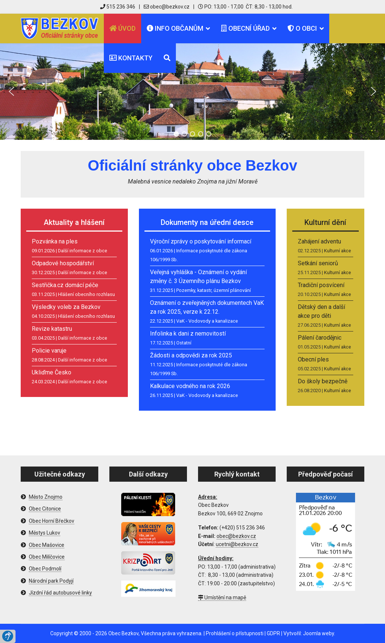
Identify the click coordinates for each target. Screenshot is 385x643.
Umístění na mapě (222, 597)
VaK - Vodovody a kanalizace (207, 321)
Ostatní (183, 343)
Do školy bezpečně (322, 381)
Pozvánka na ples (55, 241)
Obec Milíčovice (47, 557)
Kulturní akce (337, 250)
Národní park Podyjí (51, 581)
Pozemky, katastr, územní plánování (213, 290)
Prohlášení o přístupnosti (234, 633)
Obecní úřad (245, 28)
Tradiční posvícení (321, 285)
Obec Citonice (45, 509)
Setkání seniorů (318, 263)
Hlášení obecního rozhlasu (86, 294)
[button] (11, 91)
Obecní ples (313, 359)
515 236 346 (117, 7)
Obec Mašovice (46, 545)
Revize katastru (52, 328)
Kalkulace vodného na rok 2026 (190, 386)
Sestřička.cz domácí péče (65, 285)
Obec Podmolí (45, 569)
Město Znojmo (45, 497)
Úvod (122, 28)
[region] (192, 91)
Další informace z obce (82, 250)
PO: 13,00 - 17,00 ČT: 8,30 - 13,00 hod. (245, 7)
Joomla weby (318, 633)
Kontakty (131, 58)
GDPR (273, 633)
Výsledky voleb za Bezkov (66, 306)
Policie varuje (49, 350)
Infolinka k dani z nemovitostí (188, 333)
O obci (302, 28)
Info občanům (175, 28)
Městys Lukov (44, 533)
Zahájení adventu (319, 241)
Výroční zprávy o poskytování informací (200, 241)
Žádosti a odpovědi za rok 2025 (191, 355)
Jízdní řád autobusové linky (60, 593)
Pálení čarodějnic (319, 337)
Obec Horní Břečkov (51, 521)
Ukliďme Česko (51, 372)
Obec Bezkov (123, 633)
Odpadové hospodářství (63, 263)
